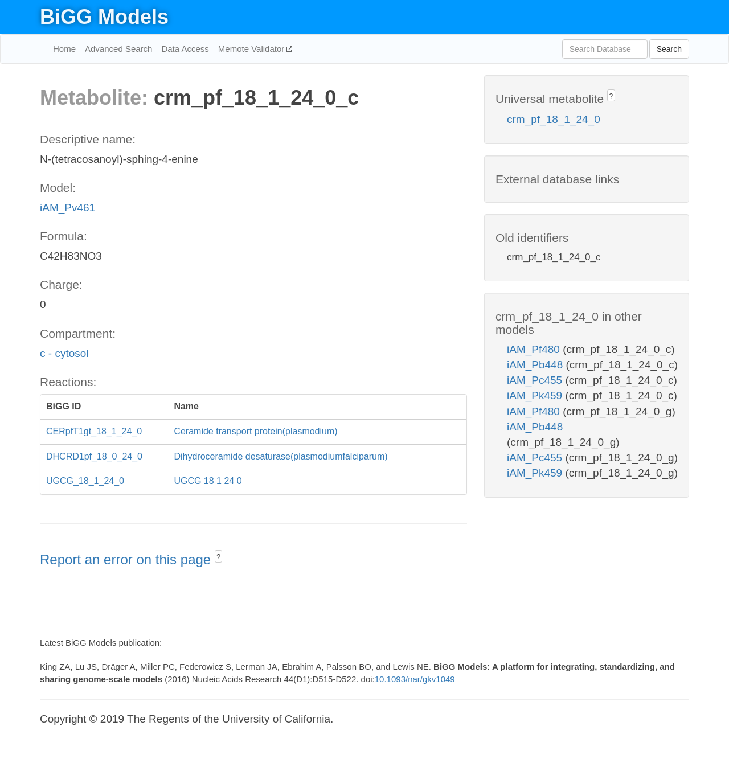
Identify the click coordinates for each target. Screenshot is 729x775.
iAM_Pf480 (535, 349)
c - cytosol (64, 353)
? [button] (218, 557)
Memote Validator (252, 49)
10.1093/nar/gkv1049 (415, 679)
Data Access (184, 49)
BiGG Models (104, 16)
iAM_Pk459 (536, 395)
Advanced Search (118, 49)
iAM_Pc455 (536, 380)
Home (64, 49)
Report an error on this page (127, 559)
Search (669, 49)
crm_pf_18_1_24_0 (553, 119)
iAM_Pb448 (536, 365)
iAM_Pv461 (67, 208)
